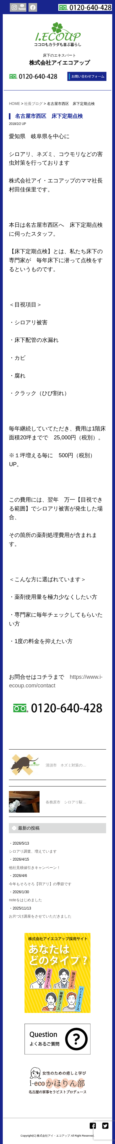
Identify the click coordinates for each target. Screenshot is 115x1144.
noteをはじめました (25, 900)
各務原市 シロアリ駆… (47, 798)
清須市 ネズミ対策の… (47, 761)
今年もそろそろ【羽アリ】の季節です (40, 884)
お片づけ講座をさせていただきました (40, 916)
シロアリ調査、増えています (33, 851)
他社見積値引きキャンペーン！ (34, 868)
